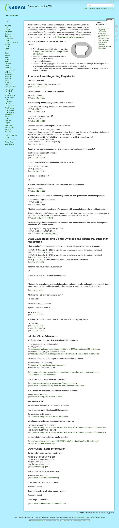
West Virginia (9, 127)
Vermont (8, 121)
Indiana (7, 55)
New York (8, 93)
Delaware (8, 40)
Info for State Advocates (102, 43)
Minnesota (8, 74)
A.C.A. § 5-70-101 (37, 262)
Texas (7, 116)
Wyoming (8, 131)
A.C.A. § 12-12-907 (37, 111)
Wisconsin (8, 129)
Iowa (6, 57)
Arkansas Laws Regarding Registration (103, 29)
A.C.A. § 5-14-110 (37, 326)
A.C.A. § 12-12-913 (37, 171)
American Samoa (11, 135)
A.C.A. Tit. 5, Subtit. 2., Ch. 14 (41, 252)
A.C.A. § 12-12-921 (37, 158)
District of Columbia (11, 42)
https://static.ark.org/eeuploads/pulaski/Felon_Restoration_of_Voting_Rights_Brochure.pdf (64, 354)
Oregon (7, 104)
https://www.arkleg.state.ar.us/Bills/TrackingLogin (49, 417)
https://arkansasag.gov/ (39, 467)
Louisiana (8, 64)
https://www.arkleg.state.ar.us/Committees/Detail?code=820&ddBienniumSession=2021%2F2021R (68, 428)
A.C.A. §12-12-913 (37, 144)
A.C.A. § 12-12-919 (37, 121)
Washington (9, 125)
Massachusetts (10, 70)
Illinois (7, 53)
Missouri (8, 78)
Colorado (8, 36)
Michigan (8, 72)
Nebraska (8, 83)
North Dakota (9, 97)
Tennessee (8, 114)
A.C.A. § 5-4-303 (36, 290)
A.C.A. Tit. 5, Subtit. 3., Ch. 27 (41, 257)
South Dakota (9, 112)
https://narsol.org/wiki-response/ (70, 37)
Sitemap (111, 8)
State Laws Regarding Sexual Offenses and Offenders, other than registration (104, 37)
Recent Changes (89, 8)
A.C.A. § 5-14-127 (37, 315)
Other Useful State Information (104, 47)
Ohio (6, 99)
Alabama (8, 25)
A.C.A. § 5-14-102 (37, 331)
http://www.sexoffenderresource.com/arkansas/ (48, 504)
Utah (6, 119)
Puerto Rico (9, 142)
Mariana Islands (10, 140)
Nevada (7, 85)
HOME (7, 21)
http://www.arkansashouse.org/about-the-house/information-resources (57, 386)
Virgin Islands (9, 144)
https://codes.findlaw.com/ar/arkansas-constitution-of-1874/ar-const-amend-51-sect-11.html (65, 349)
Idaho (7, 51)
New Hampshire (10, 87)
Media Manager (101, 8)
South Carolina (10, 110)
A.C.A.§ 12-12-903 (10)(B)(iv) (41, 218)
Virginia (7, 123)
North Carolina (10, 95)
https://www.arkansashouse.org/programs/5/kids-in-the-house (53, 383)
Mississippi (8, 76)
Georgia (7, 46)
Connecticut (9, 38)
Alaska (7, 27)
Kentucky (8, 61)
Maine (7, 66)
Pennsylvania (9, 106)
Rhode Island (9, 108)
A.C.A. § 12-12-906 (37, 191)
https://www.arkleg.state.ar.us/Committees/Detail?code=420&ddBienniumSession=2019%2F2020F (68, 432)
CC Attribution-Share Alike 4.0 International (90, 517)
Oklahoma (8, 102)
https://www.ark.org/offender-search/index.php (48, 365)
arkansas (14, 15)
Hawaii (7, 49)
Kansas (7, 59)
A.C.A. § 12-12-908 (37, 98)
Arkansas (8, 32)
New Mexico (9, 91)
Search (113, 5)
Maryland (8, 68)
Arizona (7, 30)
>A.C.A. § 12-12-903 (38, 87)
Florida (7, 44)
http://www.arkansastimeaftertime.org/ (44, 478)
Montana (8, 80)
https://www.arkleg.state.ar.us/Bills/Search (46, 397)
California (8, 34)
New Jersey (9, 89)
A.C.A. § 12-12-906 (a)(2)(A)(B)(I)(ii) (44, 233)
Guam (7, 138)
